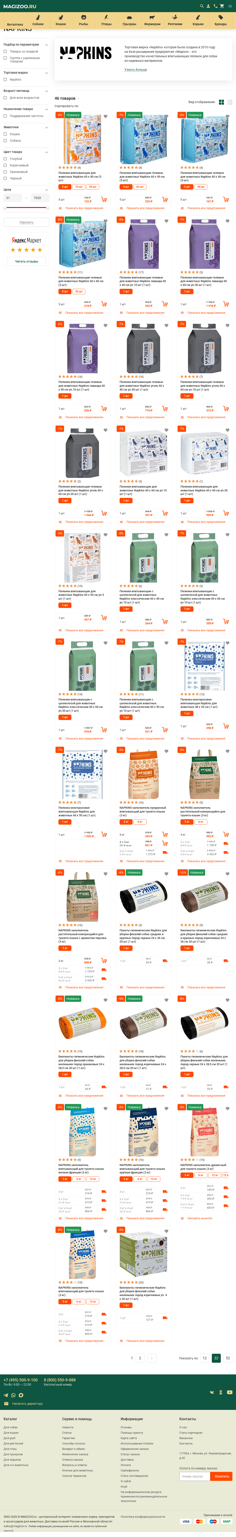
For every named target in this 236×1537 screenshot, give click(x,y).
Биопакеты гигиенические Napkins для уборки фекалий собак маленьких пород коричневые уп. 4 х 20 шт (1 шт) (143, 1293)
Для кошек (11, 1432)
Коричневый (26, 165)
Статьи (67, 1432)
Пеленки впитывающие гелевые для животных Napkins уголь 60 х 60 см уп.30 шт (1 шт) (80, 490)
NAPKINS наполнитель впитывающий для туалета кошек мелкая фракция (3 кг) (81, 1168)
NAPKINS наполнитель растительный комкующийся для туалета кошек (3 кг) (202, 811)
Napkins (26, 79)
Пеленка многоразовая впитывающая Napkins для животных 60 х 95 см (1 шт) (77, 811)
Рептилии (175, 20)
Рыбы (83, 20)
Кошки (61, 20)
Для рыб (9, 1438)
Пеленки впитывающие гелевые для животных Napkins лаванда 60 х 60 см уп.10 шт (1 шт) (143, 281)
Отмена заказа (72, 1459)
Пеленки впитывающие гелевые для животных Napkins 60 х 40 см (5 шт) (202, 176)
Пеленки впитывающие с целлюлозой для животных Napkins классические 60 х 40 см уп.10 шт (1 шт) (142, 597)
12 (205, 1358)
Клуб (124, 1486)
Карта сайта (129, 1438)
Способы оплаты (73, 1443)
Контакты (186, 1443)
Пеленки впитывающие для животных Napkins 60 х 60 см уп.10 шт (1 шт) (143, 490)
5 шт (65, 186)
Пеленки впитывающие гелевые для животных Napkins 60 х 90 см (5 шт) (142, 176)
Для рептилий (13, 1443)
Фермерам (152, 20)
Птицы (106, 20)
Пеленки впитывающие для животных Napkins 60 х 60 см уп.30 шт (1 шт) (203, 490)
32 (216, 1358)
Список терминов (74, 1475)
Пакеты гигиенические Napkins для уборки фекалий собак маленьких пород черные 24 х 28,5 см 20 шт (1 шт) (204, 1062)
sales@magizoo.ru (15, 1526)
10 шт (79, 186)
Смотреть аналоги (196, 1218)
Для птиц (10, 1449)
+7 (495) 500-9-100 (21, 1380)
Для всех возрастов (26, 97)
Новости (68, 1427)
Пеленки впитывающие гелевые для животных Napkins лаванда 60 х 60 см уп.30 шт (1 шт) (203, 281)
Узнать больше (135, 69)
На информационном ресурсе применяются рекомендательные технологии (144, 1496)
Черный (26, 178)
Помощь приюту (132, 1432)
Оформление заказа (135, 1449)
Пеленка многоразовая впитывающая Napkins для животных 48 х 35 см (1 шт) (199, 703)
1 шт (126, 291)
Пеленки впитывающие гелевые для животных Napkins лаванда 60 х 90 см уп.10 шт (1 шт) (81, 385)
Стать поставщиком (134, 1475)
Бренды (221, 20)
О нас (183, 1427)
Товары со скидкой (26, 51)
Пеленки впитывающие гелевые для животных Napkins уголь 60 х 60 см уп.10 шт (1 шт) (202, 385)
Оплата (126, 1465)
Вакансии (186, 1438)
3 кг (126, 821)
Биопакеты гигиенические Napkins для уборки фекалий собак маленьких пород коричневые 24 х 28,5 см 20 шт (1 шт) (143, 1062)
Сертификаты (130, 1470)
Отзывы (126, 1427)
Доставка (127, 1459)
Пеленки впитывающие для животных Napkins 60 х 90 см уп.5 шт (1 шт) (81, 595)
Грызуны (129, 20)
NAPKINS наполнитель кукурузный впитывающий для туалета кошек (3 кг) (143, 811)
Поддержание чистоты (26, 116)
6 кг (139, 821)
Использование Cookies (137, 1443)
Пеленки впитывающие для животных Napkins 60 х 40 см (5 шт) (79, 176)
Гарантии (68, 1438)
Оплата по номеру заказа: (198, 1468)
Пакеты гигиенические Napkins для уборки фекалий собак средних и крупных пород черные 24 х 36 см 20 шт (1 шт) (143, 936)
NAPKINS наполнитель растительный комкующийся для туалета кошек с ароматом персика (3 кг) (82, 936)
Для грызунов (13, 1454)
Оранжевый (26, 172)
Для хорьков (12, 1459)
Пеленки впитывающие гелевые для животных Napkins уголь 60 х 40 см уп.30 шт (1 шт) (142, 385)
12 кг (93, 1179)
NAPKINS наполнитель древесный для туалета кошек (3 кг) (203, 1166)
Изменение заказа (75, 1454)
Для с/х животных (16, 1465)
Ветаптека (15, 20)
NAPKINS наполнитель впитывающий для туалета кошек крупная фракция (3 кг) (142, 1168)
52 (228, 1358)
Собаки (38, 20)
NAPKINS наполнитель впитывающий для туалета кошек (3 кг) (81, 1291)
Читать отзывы (26, 261)
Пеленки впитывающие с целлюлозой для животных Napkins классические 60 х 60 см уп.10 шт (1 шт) (202, 597)
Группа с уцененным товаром (26, 59)
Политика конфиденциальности (143, 1516)
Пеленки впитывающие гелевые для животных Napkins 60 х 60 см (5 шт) (80, 281)
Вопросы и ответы (74, 1465)
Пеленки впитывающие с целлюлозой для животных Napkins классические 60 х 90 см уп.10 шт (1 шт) (142, 705)
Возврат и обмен (73, 1449)
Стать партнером (190, 1432)
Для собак (11, 1427)
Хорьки (198, 20)
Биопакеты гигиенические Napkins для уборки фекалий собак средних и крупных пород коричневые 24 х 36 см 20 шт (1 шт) (204, 936)
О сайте (126, 1481)
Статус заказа (130, 1454)
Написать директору (23, 1403)
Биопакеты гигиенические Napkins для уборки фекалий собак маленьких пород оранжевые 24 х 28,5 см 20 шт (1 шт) (81, 1062)
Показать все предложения (80, 208)
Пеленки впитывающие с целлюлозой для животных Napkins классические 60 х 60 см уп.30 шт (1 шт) (80, 705)
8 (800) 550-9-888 (60, 1380)
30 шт (93, 186)
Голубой (26, 159)
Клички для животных (77, 1470)
